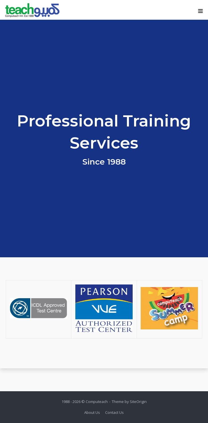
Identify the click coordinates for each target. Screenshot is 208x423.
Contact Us (114, 412)
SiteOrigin (138, 401)
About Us (92, 412)
